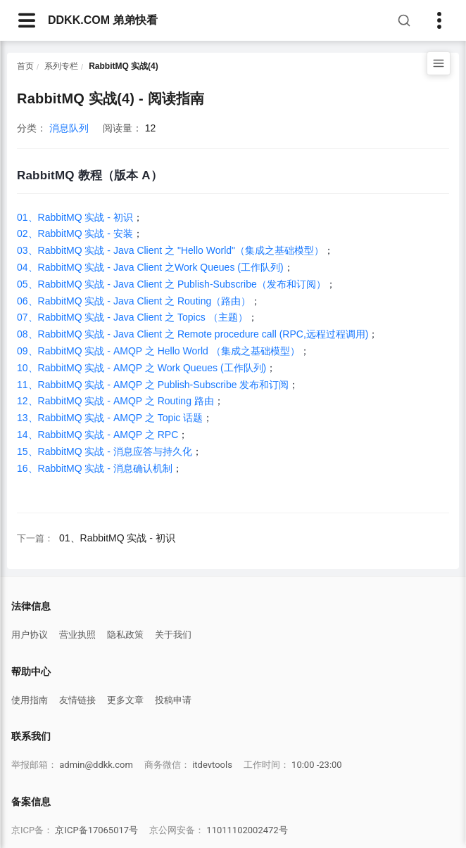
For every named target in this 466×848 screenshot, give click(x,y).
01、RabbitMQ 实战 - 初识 (75, 217)
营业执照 (77, 634)
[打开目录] (439, 63)
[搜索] (404, 20)
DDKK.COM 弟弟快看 (103, 20)
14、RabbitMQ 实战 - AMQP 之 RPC (97, 434)
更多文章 (125, 700)
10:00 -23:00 (316, 764)
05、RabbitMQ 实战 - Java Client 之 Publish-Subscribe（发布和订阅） (171, 284)
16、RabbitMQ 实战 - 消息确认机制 (94, 468)
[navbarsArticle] (26, 20)
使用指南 (29, 700)
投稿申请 (173, 700)
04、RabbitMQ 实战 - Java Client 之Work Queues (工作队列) (150, 267)
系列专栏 (61, 66)
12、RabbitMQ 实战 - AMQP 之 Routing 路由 (115, 400)
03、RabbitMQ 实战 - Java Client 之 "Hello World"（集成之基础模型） (170, 250)
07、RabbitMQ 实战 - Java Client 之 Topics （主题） (132, 317)
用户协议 (29, 634)
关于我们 (173, 634)
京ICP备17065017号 (96, 830)
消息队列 (69, 128)
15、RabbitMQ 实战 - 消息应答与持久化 (104, 451)
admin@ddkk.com (96, 764)
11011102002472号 (246, 830)
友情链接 (77, 700)
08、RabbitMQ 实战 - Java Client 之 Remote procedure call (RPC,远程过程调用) (192, 334)
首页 (25, 66)
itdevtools (212, 764)
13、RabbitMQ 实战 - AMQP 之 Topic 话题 (110, 417)
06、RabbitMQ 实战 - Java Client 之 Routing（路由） (134, 301)
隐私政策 (125, 634)
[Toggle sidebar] (439, 20)
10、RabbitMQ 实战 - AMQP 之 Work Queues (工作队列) (141, 367)
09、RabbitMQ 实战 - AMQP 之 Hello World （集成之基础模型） (158, 350)
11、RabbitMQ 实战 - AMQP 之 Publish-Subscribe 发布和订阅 (153, 384)
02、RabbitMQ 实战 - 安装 (75, 233)
